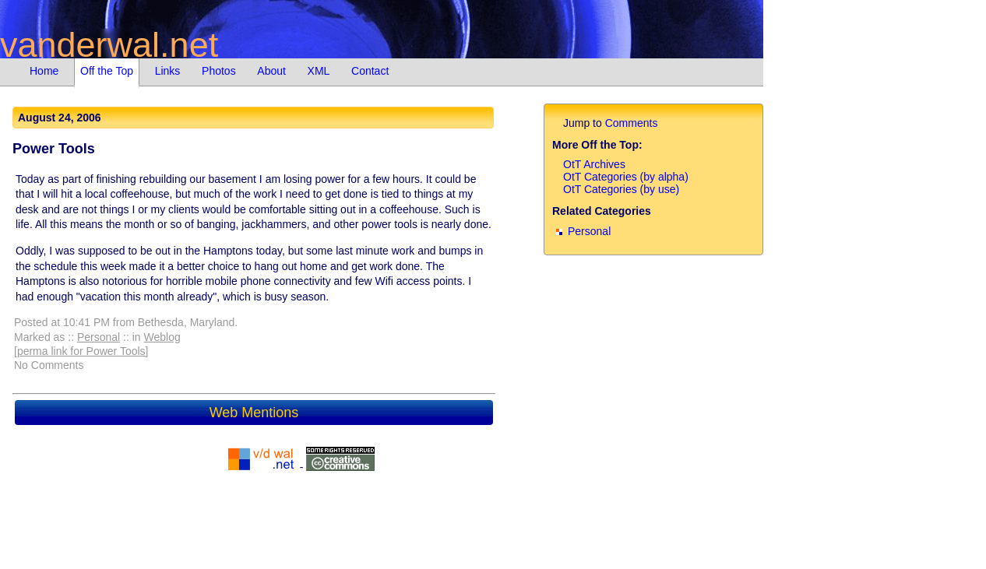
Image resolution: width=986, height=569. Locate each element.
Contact (370, 71)
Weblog (162, 337)
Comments (631, 123)
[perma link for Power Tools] (81, 351)
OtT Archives (594, 164)
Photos (219, 71)
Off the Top (106, 71)
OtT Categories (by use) (621, 189)
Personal (98, 337)
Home (44, 71)
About (271, 71)
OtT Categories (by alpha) (625, 176)
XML (319, 71)
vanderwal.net (109, 45)
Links (168, 71)
